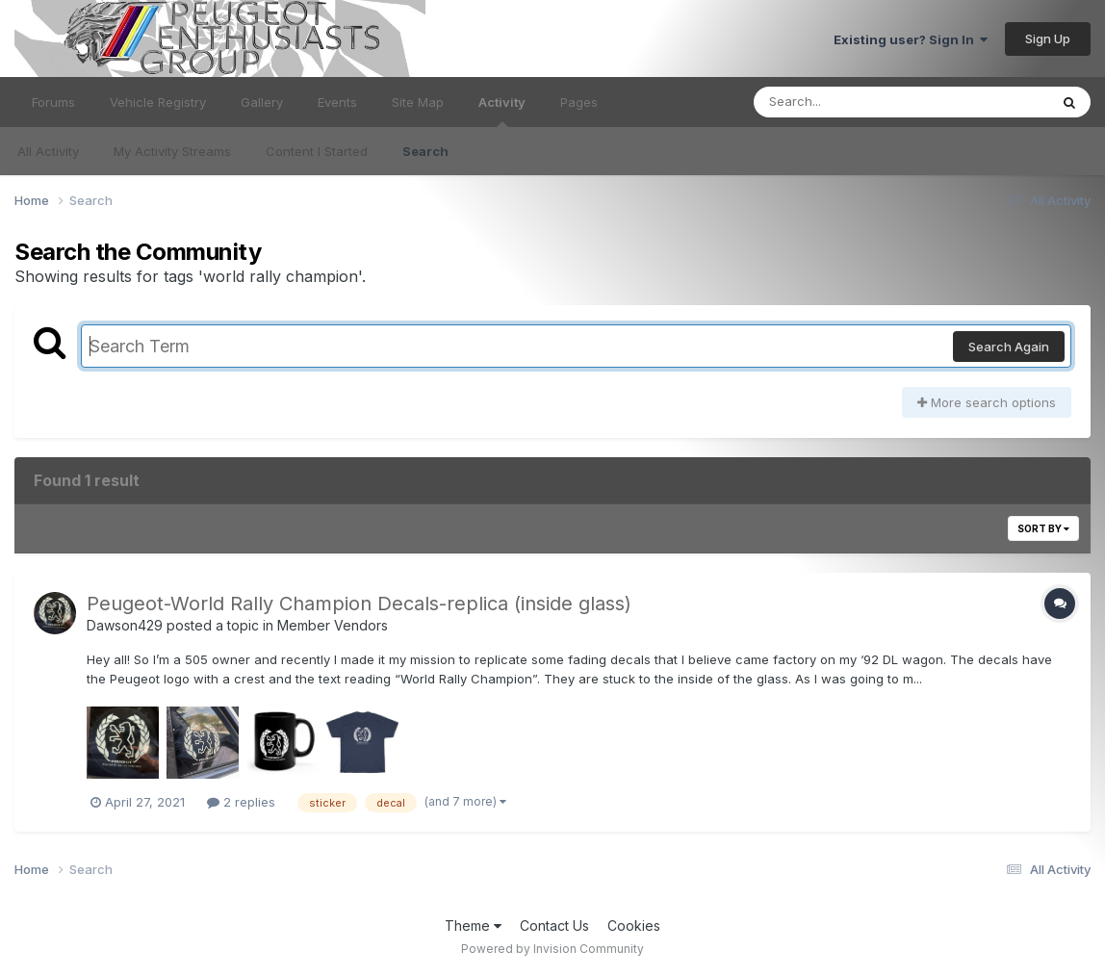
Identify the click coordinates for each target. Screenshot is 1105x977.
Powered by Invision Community (552, 948)
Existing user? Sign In (911, 39)
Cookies (633, 925)
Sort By (1043, 528)
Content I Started (317, 151)
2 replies (241, 802)
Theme (473, 925)
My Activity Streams (172, 151)
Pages (579, 102)
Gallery (262, 102)
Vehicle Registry (158, 102)
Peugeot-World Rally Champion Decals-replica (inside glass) (359, 603)
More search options (986, 402)
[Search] (848, 102)
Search (425, 151)
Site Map (418, 102)
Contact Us (554, 925)
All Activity (48, 151)
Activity (502, 110)
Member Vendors (332, 625)
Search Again (1008, 346)
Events (337, 102)
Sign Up (1047, 38)
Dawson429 (125, 625)
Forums (53, 102)
